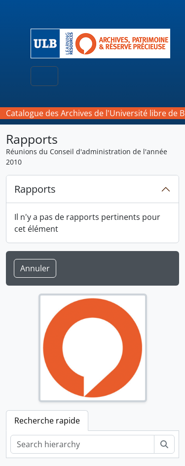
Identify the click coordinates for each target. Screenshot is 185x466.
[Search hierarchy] (82, 444)
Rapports (35, 189)
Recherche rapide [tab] (47, 420)
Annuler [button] (35, 268)
